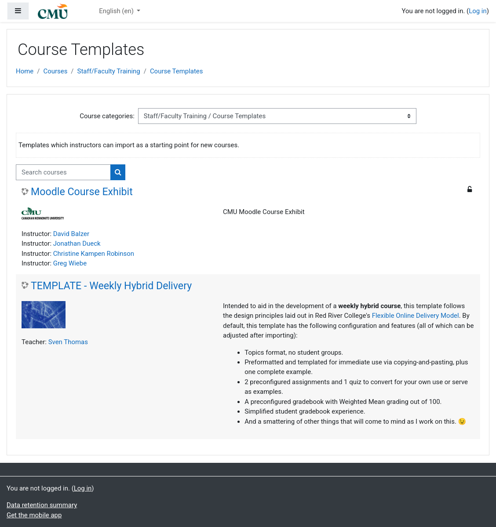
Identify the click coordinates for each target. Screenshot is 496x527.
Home (24, 71)
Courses (55, 71)
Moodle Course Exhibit (82, 192)
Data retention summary (42, 505)
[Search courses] (63, 172)
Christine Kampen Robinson (93, 254)
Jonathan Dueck (77, 243)
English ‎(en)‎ (117, 11)
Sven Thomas (68, 342)
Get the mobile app (34, 515)
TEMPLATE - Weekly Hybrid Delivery (111, 286)
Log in (478, 11)
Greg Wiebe (70, 263)
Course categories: (107, 116)
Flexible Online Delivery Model (415, 316)
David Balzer (71, 234)
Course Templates (176, 71)
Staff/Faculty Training (108, 71)
